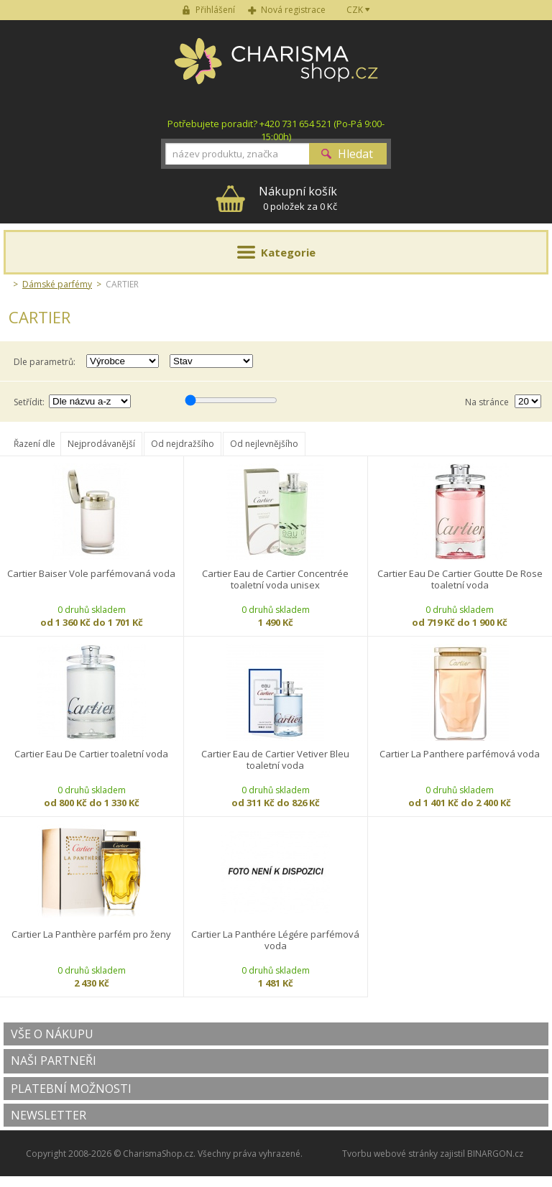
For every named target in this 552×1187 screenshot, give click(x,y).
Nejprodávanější (101, 444)
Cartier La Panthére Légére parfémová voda (275, 940)
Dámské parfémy (57, 284)
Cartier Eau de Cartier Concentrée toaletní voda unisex (275, 579)
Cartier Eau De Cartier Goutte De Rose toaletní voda (460, 579)
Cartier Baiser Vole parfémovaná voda (91, 574)
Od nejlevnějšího (264, 444)
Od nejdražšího (182, 444)
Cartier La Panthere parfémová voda (460, 754)
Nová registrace (293, 10)
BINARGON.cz (495, 1153)
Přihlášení (215, 10)
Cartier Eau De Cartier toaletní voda (91, 754)
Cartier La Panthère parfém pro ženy (91, 934)
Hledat (355, 154)
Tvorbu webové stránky (390, 1153)
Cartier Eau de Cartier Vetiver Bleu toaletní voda (275, 760)
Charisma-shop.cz (276, 69)
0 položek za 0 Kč (298, 198)
